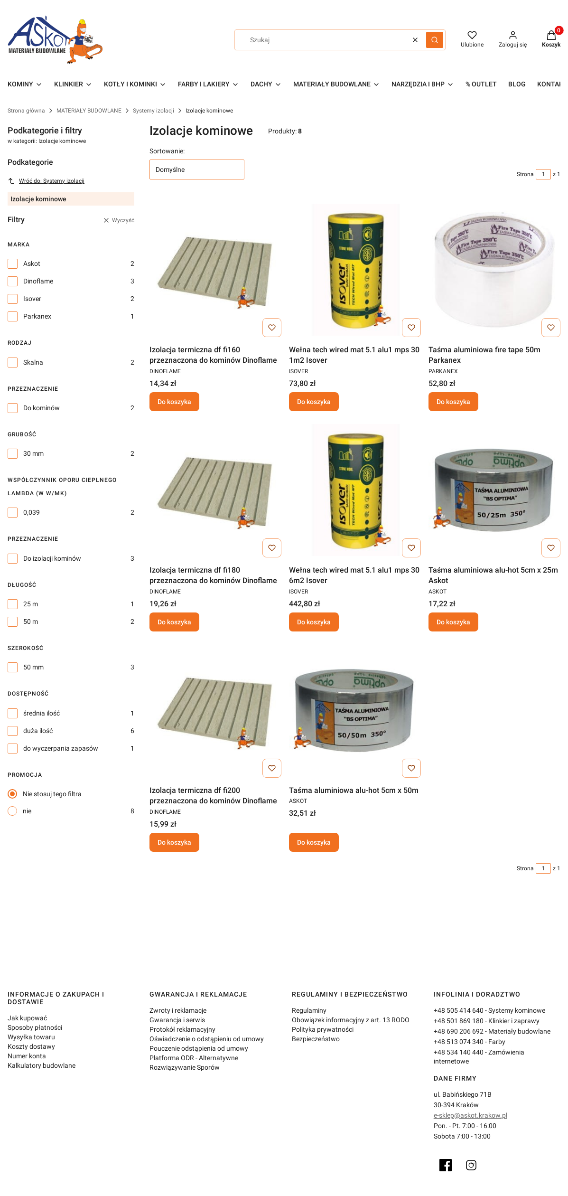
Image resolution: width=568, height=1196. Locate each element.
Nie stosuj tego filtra (52, 794)
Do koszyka (174, 401)
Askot (31, 263)
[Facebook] (445, 1165)
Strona (525, 174)
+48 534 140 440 (459, 1052)
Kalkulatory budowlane (41, 1065)
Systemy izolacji (153, 110)
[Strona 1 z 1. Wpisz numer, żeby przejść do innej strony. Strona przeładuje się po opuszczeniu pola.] (543, 174)
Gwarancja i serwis (177, 1020)
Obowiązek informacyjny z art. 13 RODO (351, 1020)
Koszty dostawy (31, 1046)
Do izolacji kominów (52, 558)
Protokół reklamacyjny (182, 1029)
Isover (32, 298)
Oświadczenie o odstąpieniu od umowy (206, 1039)
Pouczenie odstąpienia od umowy (198, 1048)
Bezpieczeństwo (316, 1039)
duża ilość (38, 731)
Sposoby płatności (35, 1027)
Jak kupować (27, 1018)
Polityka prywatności (323, 1029)
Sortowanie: (167, 151)
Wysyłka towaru (31, 1037)
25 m (30, 604)
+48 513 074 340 (459, 1041)
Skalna (33, 362)
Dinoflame (38, 281)
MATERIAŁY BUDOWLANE (88, 110)
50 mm (33, 667)
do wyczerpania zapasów (60, 748)
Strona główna (26, 110)
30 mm (33, 453)
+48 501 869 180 (459, 1021)
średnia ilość (41, 713)
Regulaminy (309, 1010)
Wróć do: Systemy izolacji (46, 181)
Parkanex (37, 316)
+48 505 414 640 (459, 1010)
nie (27, 811)
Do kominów (41, 408)
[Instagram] (471, 1165)
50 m (30, 621)
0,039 (31, 512)
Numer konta (27, 1056)
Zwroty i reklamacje (177, 1010)
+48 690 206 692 (459, 1031)
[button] (434, 40)
